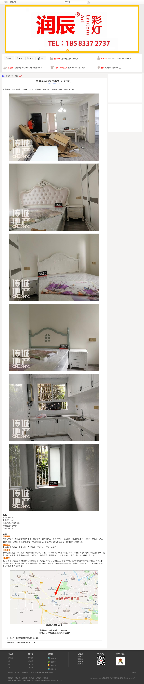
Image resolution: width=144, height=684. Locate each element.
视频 (20, 58)
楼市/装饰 (57, 59)
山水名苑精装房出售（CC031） (27, 642)
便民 (9, 664)
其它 (120, 68)
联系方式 (17, 678)
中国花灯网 (24, 672)
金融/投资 (108, 68)
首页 (3, 76)
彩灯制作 (31, 672)
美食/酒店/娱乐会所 (114, 58)
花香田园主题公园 (61, 68)
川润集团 (80, 664)
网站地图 (31, 678)
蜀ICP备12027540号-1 (130, 678)
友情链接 (24, 678)
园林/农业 (115, 68)
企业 (42, 58)
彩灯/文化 (11, 68)
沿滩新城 (80, 661)
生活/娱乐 (104, 58)
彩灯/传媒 (25, 68)
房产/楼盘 (64, 59)
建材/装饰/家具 (73, 59)
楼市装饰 (30, 658)
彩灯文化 (30, 664)
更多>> (134, 672)
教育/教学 (18, 68)
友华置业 (80, 659)
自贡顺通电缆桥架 (47, 672)
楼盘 (31, 58)
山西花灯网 (37, 672)
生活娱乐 (30, 661)
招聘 (102, 68)
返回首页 (13, 2)
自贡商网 (53, 665)
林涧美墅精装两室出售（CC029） (27, 638)
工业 (9, 667)
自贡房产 (17, 672)
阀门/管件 (81, 68)
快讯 (9, 58)
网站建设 (53, 658)
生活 (9, 661)
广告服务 (5, 2)
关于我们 (10, 678)
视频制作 (53, 662)
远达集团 (80, 656)
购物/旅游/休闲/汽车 (128, 58)
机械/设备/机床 (73, 68)
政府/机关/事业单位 (35, 68)
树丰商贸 (53, 669)
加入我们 (38, 678)
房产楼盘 (10, 658)
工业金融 (30, 667)
